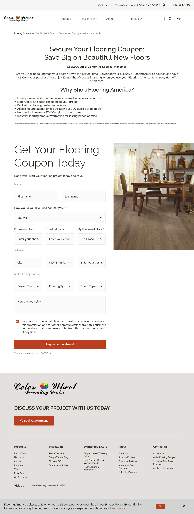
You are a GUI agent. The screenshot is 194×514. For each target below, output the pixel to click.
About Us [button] (114, 18)
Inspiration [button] (90, 18)
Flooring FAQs (55, 461)
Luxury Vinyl (20, 453)
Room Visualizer (57, 453)
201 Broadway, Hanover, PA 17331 (48, 485)
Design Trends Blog (58, 457)
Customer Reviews (128, 461)
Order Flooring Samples (164, 457)
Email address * (56, 229)
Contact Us (136, 18)
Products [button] (67, 18)
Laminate (18, 465)
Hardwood (19, 457)
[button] (170, 19)
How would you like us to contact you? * (40, 207)
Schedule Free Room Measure (163, 462)
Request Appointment (60, 344)
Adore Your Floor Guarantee (127, 466)
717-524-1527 (181, 5)
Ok (160, 506)
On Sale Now (20, 477)
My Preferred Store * (91, 229)
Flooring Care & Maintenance (91, 468)
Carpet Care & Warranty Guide (95, 454)
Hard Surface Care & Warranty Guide (94, 461)
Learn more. (118, 508)
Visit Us (102, 5)
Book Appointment (34, 420)
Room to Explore (127, 457)
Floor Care (19, 473)
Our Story (123, 453)
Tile (16, 469)
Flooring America (22, 33)
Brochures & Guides (58, 465)
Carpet (17, 461)
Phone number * (24, 229)
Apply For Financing (163, 468)
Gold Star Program (128, 472)
